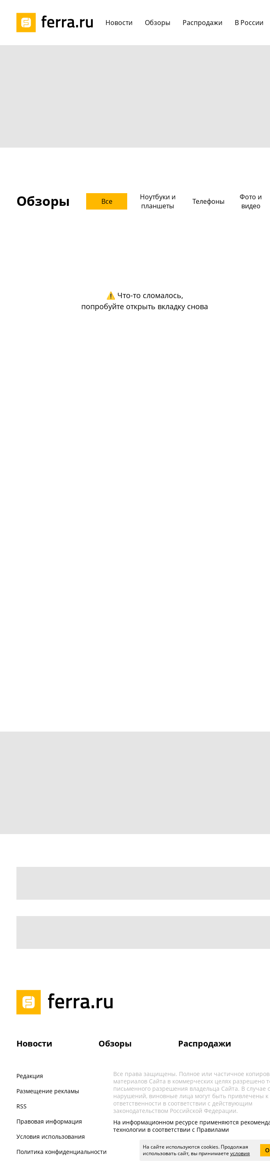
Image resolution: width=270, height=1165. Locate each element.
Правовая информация (49, 1121)
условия (240, 1153)
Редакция (29, 1076)
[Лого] (57, 22)
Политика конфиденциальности (61, 1152)
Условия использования (50, 1136)
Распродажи (204, 1043)
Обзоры (115, 1043)
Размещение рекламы (47, 1091)
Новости (34, 1043)
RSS (21, 1106)
